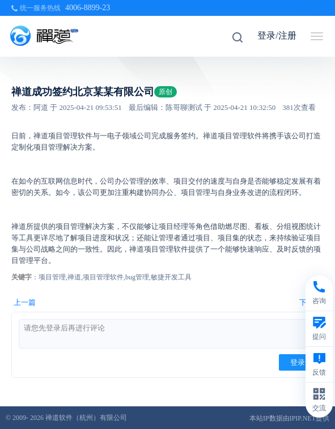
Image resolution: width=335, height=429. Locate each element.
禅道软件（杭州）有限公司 (86, 418)
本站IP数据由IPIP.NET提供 (289, 418)
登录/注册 (276, 35)
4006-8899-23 (87, 7)
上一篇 (25, 302)
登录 (297, 362)
